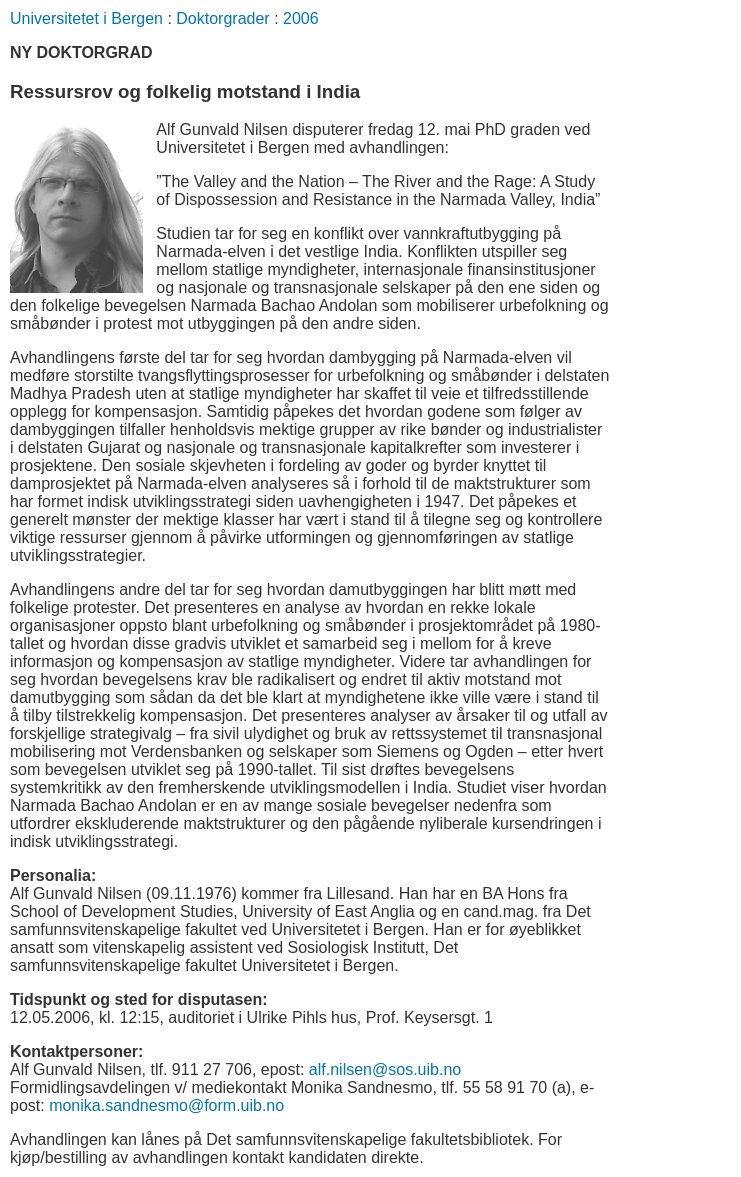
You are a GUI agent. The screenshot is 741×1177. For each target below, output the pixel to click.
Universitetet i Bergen (86, 18)
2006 (301, 18)
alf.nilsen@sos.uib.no (385, 1069)
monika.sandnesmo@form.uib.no (166, 1105)
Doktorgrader (222, 18)
